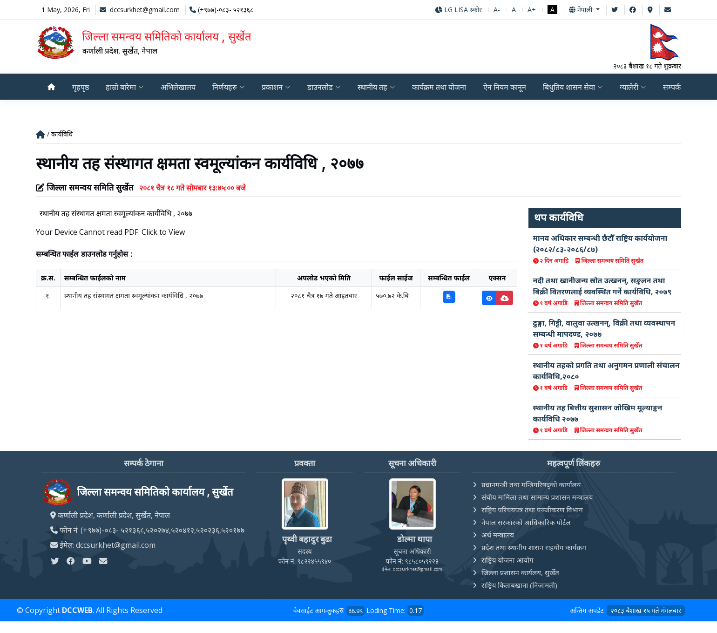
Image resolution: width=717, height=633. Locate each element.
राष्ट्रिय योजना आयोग (507, 560)
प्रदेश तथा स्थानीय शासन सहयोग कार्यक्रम (533, 547)
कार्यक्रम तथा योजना (440, 87)
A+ (532, 9)
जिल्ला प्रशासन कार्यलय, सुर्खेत (520, 573)
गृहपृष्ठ (80, 87)
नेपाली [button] (581, 9)
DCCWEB (77, 611)
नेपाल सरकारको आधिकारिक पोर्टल (526, 522)
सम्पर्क (674, 87)
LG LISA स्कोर (458, 9)
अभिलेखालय (178, 87)
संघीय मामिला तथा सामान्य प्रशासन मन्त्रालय (537, 497)
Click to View (163, 232)
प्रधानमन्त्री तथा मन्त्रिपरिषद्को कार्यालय (531, 485)
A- (497, 9)
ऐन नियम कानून (506, 87)
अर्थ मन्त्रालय (497, 535)
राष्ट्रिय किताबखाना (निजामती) (519, 585)
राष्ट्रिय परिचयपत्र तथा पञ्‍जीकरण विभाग (532, 510)
